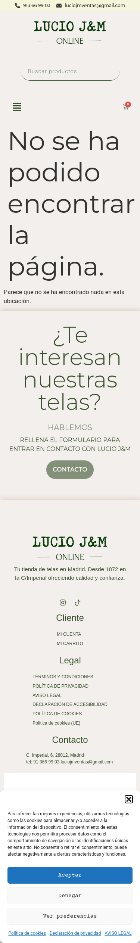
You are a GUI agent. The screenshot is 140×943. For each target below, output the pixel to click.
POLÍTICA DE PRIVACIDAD (60, 686)
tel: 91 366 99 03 (42, 762)
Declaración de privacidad (75, 933)
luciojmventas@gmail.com (87, 762)
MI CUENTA (69, 634)
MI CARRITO (70, 643)
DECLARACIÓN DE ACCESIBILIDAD (70, 704)
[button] (129, 799)
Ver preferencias (70, 916)
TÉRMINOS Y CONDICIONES (62, 676)
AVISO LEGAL (118, 933)
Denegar (70, 896)
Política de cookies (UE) (56, 723)
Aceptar (70, 875)
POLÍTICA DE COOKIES (57, 713)
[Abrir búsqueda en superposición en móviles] (70, 71)
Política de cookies (27, 933)
